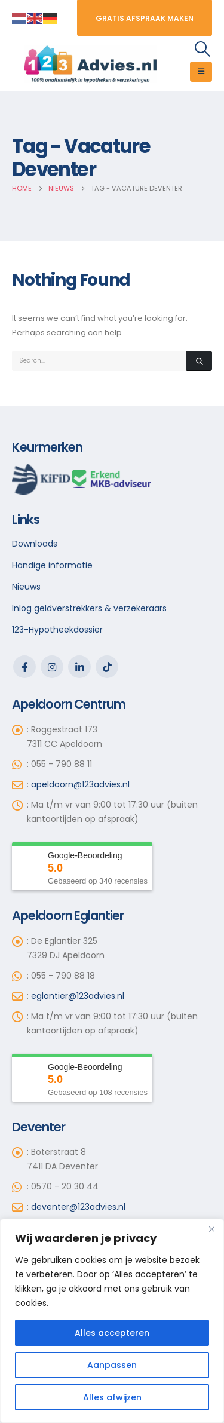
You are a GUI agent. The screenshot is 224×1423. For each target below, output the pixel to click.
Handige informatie (52, 565)
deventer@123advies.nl (78, 1207)
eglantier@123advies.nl (77, 996)
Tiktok (107, 666)
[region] (112, 1321)
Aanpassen (112, 1365)
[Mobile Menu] (201, 72)
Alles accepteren (112, 1333)
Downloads (34, 544)
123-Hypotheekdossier (57, 630)
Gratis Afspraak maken (145, 18)
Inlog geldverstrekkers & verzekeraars (89, 608)
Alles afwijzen (112, 1397)
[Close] (211, 1229)
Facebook (24, 666)
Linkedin (79, 666)
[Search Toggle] (203, 49)
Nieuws (26, 587)
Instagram (52, 666)
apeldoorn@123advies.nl (80, 784)
